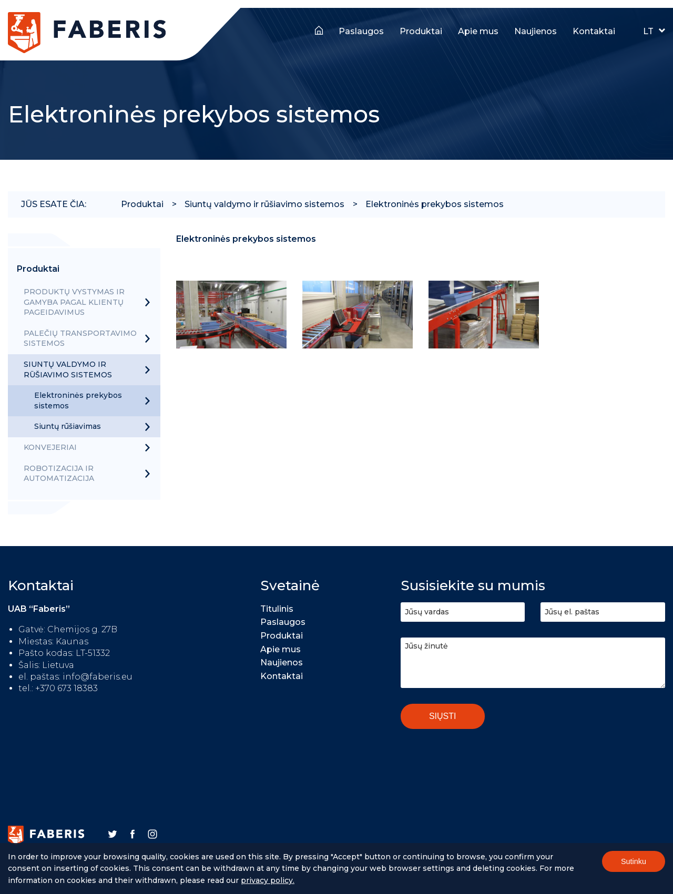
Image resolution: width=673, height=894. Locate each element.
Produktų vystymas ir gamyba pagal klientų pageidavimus (74, 302)
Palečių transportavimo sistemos (80, 338)
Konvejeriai (50, 447)
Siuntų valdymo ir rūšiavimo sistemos (264, 204)
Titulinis (319, 29)
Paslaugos (361, 31)
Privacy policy (267, 882)
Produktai (421, 31)
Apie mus (478, 31)
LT (648, 31)
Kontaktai (594, 31)
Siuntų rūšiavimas (67, 426)
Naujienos (535, 31)
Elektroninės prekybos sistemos (434, 204)
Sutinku (633, 863)
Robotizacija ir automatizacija (59, 474)
